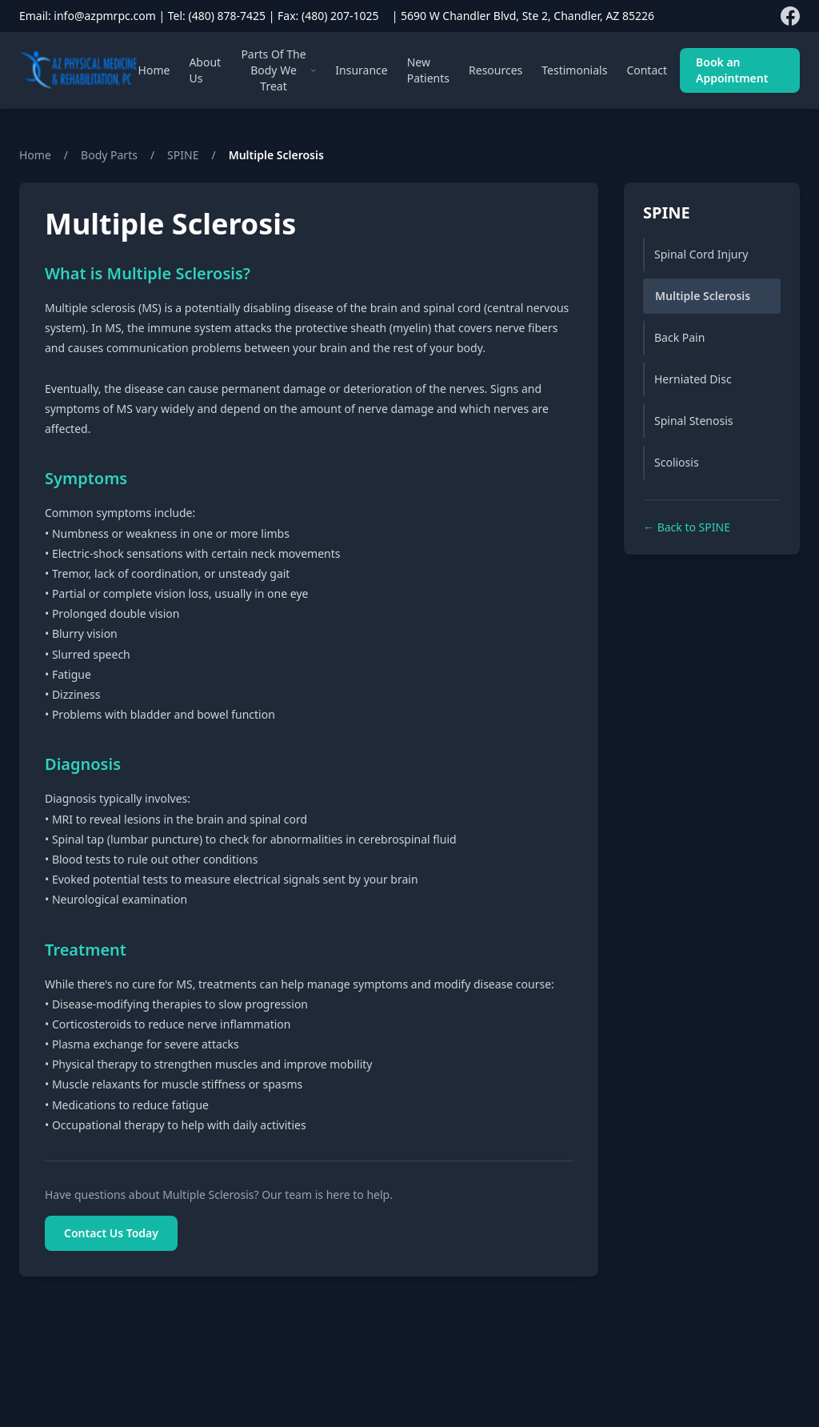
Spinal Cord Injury (701, 254)
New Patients (428, 70)
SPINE (182, 154)
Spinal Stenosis (693, 420)
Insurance (361, 70)
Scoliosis (676, 462)
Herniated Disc (693, 379)
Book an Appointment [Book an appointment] (732, 70)
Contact (646, 70)
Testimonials (574, 70)
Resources (495, 70)
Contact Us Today (111, 1233)
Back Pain (679, 337)
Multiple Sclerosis (702, 295)
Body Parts (109, 154)
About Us (205, 70)
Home (154, 70)
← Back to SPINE (686, 527)
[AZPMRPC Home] (78, 70)
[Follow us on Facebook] (790, 16)
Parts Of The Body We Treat (278, 70)
